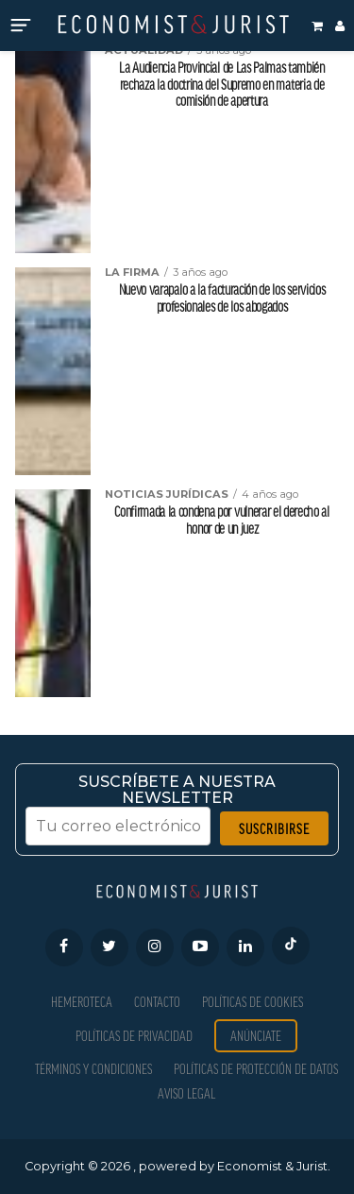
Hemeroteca (81, 1002)
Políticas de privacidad (134, 1036)
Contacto (157, 1002)
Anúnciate (255, 1036)
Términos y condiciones (93, 1069)
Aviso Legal (186, 1093)
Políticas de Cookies (252, 1002)
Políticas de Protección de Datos (256, 1069)
